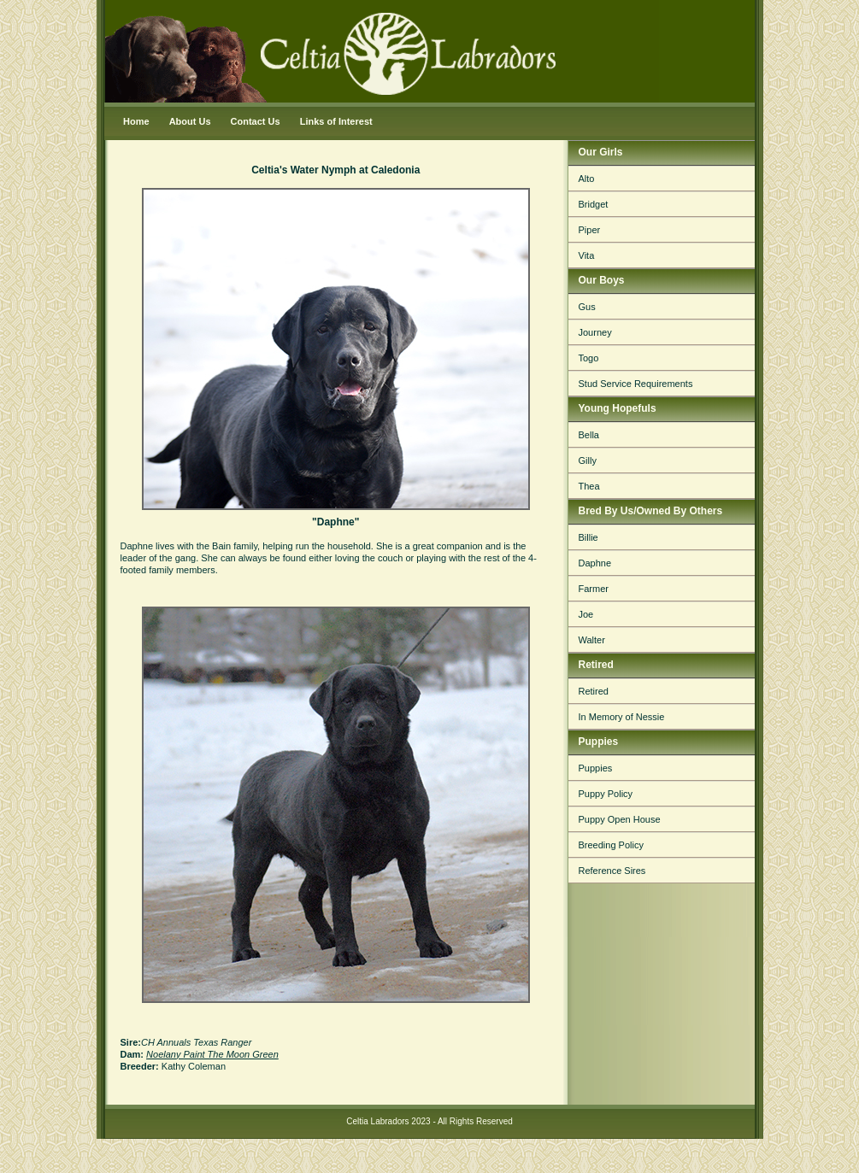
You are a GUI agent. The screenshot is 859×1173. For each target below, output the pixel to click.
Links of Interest (336, 121)
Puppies (596, 768)
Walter (592, 640)
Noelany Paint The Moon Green (212, 1054)
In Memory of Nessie (622, 717)
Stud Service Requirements (636, 383)
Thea (589, 486)
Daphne (595, 563)
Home (136, 121)
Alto (587, 178)
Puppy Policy (606, 794)
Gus (587, 307)
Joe (586, 614)
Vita (587, 255)
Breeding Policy (611, 845)
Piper (590, 230)
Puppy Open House (620, 819)
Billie (588, 537)
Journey (595, 332)
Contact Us (255, 121)
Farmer (594, 589)
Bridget (594, 204)
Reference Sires (612, 870)
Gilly (588, 460)
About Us (190, 121)
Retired (594, 691)
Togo (589, 358)
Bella (589, 435)
